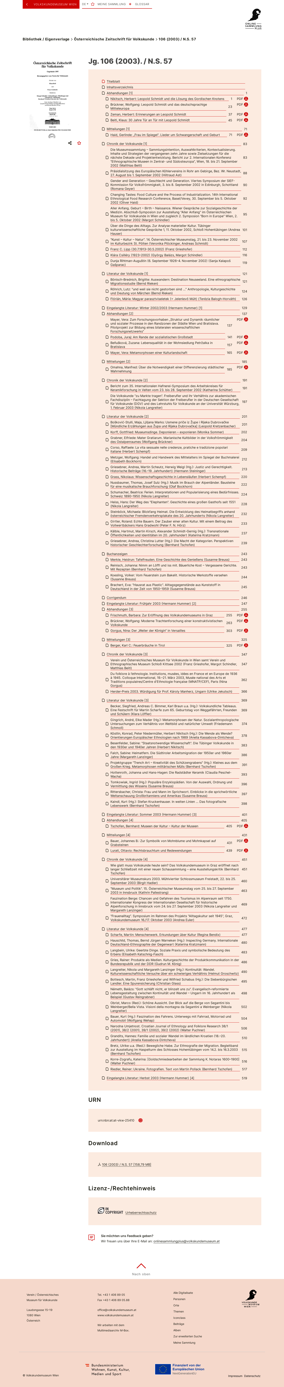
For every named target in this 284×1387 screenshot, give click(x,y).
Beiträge (178, 1324)
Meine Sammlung (184, 1342)
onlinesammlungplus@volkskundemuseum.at (186, 1241)
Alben (177, 1330)
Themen (178, 1311)
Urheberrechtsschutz (141, 1213)
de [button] (84, 4)
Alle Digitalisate (183, 1292)
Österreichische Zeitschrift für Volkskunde (114, 39)
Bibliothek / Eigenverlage (46, 39)
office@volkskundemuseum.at (116, 1310)
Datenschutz (252, 1376)
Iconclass (179, 1317)
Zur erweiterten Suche (187, 1336)
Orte (176, 1305)
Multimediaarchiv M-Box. (113, 1330)
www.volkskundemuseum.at (115, 1315)
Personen (179, 1299)
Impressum (235, 1376)
